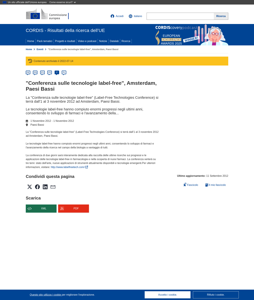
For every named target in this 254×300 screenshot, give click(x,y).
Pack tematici (44, 41)
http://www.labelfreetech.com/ (69, 167)
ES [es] (42, 72)
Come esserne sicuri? (62, 2)
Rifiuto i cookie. (216, 294)
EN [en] (35, 72)
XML (43, 208)
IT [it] (57, 72)
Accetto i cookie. (167, 294)
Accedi (116, 16)
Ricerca (125, 41)
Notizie (103, 41)
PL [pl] (64, 72)
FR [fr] (49, 72)
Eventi (40, 49)
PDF (76, 208)
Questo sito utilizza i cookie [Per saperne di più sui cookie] (46, 294)
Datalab (114, 41)
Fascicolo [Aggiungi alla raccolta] (191, 184)
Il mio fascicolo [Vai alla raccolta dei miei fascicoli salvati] (215, 184)
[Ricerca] (221, 16)
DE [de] (28, 72)
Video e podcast (87, 41)
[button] (135, 16)
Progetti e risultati (65, 41)
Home (30, 41)
